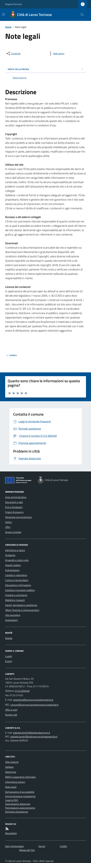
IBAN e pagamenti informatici (20, 777)
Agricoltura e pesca (15, 550)
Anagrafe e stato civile (17, 560)
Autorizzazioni (12, 570)
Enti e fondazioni (14, 507)
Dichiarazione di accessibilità (19, 792)
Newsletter (11, 833)
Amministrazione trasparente (20, 796)
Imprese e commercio (16, 595)
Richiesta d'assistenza (16, 812)
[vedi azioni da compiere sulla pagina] (56, 53)
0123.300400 (22, 691)
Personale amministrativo (18, 517)
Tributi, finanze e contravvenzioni (22, 610)
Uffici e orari (11, 710)
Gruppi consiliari (13, 532)
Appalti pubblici (13, 565)
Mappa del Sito (27, 850)
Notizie (8, 638)
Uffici (7, 527)
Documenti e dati (14, 502)
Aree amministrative (15, 497)
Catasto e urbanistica (16, 575)
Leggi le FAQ (11, 800)
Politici (8, 522)
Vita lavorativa (12, 615)
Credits (63, 846)
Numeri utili (11, 715)
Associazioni (11, 620)
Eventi (8, 661)
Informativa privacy (15, 782)
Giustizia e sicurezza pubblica (20, 590)
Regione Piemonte (13, 4)
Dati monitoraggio (14, 846)
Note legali (10, 787)
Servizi (41, 846)
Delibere (9, 767)
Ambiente (10, 555)
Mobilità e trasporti (15, 600)
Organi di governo (14, 512)
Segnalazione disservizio (17, 804)
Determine (10, 772)
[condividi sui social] (13, 53)
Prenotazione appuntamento (20, 808)
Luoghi (8, 656)
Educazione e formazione (18, 585)
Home (8, 27)
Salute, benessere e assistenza (21, 605)
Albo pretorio (11, 762)
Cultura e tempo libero (16, 580)
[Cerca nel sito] (81, 14)
